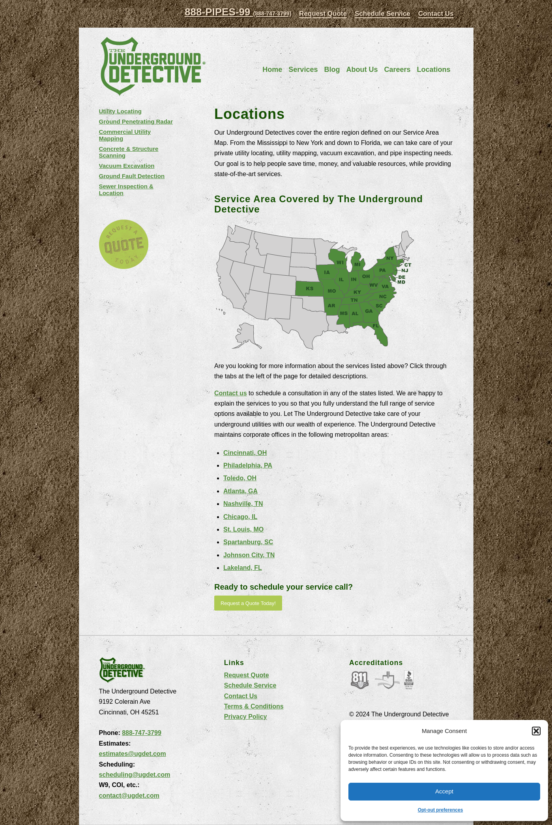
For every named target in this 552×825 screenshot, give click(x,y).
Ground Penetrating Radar (136, 121)
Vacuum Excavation (127, 165)
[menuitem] (323, 14)
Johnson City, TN (249, 555)
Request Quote (323, 13)
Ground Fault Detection (132, 176)
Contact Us (436, 13)
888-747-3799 (141, 732)
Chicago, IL (240, 516)
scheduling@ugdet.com (134, 774)
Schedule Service (382, 13)
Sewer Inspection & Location (126, 189)
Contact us (230, 393)
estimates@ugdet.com (132, 753)
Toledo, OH (239, 478)
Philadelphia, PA (247, 465)
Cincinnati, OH (245, 452)
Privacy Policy (245, 716)
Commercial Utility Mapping (125, 135)
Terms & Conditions (254, 706)
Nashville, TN (243, 503)
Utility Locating (120, 111)
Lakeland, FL (242, 567)
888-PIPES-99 (238, 12)
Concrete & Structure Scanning (129, 152)
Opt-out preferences (440, 810)
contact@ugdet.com (129, 795)
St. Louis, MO (243, 529)
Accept (444, 791)
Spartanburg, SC (248, 542)
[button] (536, 731)
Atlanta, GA (240, 491)
